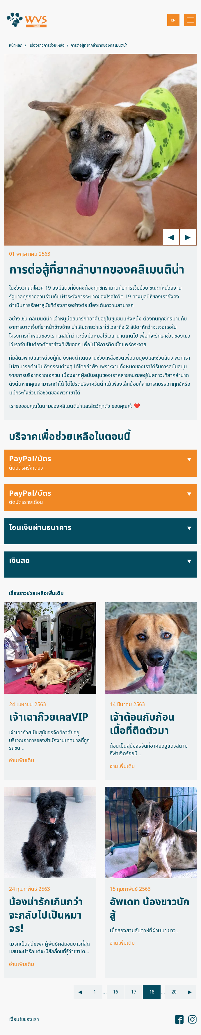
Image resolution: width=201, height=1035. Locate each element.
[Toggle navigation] (190, 20)
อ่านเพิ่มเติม (21, 760)
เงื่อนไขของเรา (24, 1019)
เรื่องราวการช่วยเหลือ (47, 45)
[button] (173, 20)
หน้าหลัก (15, 45)
